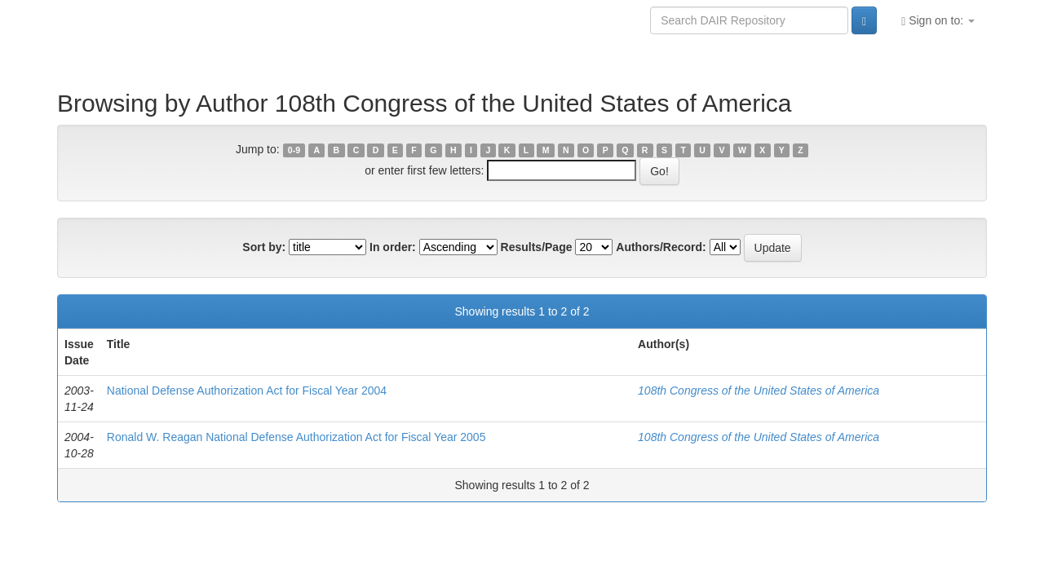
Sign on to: (938, 21)
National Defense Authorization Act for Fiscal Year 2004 (247, 390)
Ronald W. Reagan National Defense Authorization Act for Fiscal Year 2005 (296, 437)
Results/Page (537, 247)
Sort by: (263, 247)
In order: (392, 247)
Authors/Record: (661, 247)
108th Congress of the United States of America (758, 390)
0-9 (294, 150)
